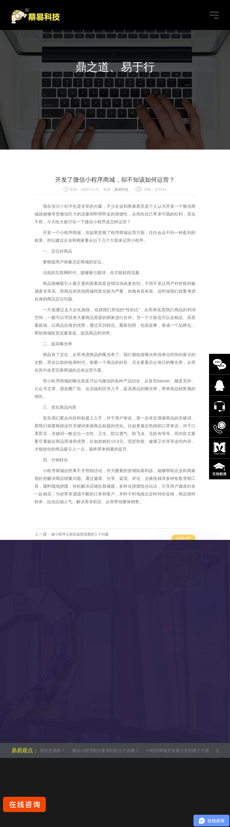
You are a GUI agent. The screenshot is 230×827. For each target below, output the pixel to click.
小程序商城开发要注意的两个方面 (179, 750)
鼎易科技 (121, 226)
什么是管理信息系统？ (46, 750)
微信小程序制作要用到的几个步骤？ (107, 750)
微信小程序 (62, 243)
